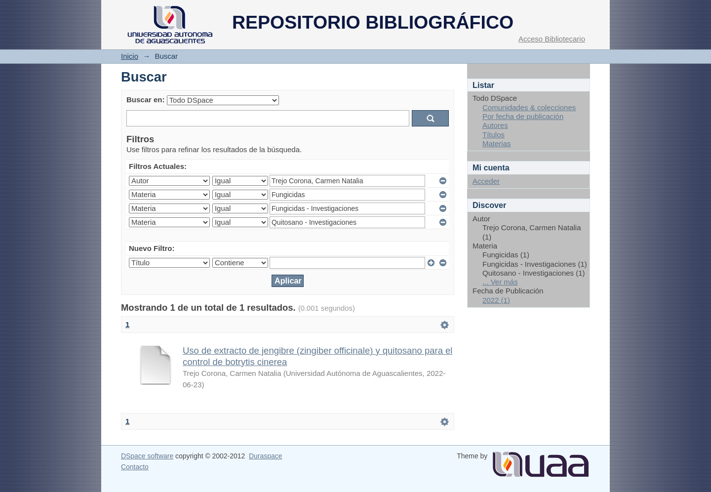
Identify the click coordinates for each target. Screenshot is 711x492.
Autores (495, 125)
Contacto (135, 467)
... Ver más (500, 282)
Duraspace (265, 456)
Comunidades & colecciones (529, 107)
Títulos (493, 134)
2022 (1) (496, 300)
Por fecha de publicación (522, 116)
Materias (496, 143)
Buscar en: (145, 99)
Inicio (129, 56)
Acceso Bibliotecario (551, 39)
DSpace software (147, 456)
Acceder (486, 181)
